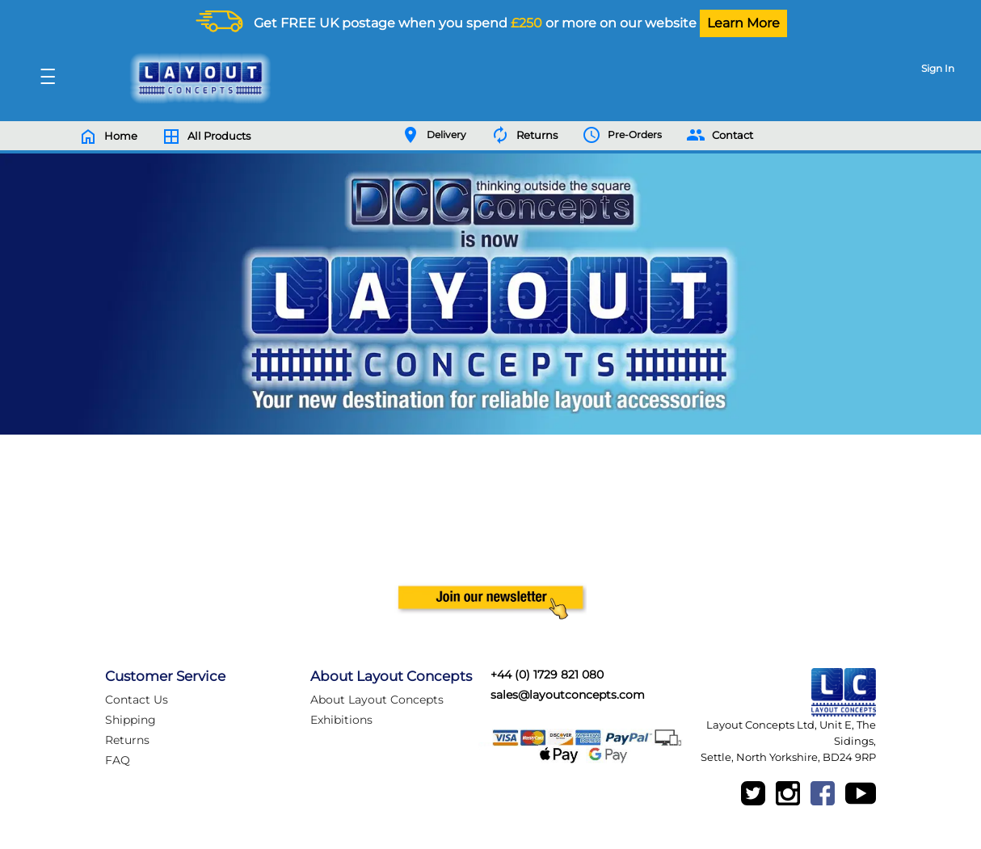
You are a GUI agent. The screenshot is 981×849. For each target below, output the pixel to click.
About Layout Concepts (377, 699)
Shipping (130, 719)
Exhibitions (341, 719)
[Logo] (196, 78)
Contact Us (136, 699)
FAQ (117, 760)
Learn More (743, 23)
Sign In (937, 68)
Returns (127, 740)
